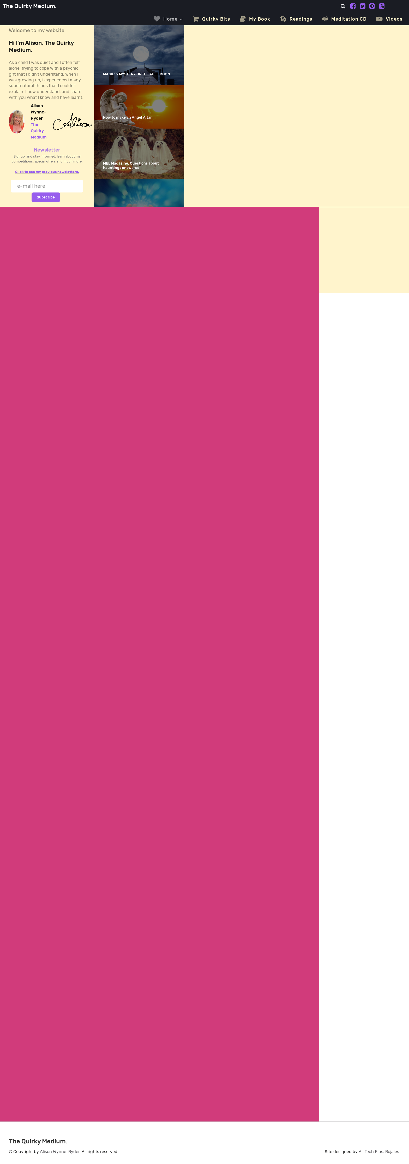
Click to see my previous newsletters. (47, 172)
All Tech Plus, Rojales (379, 1151)
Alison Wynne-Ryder (60, 1151)
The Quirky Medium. (30, 6)
